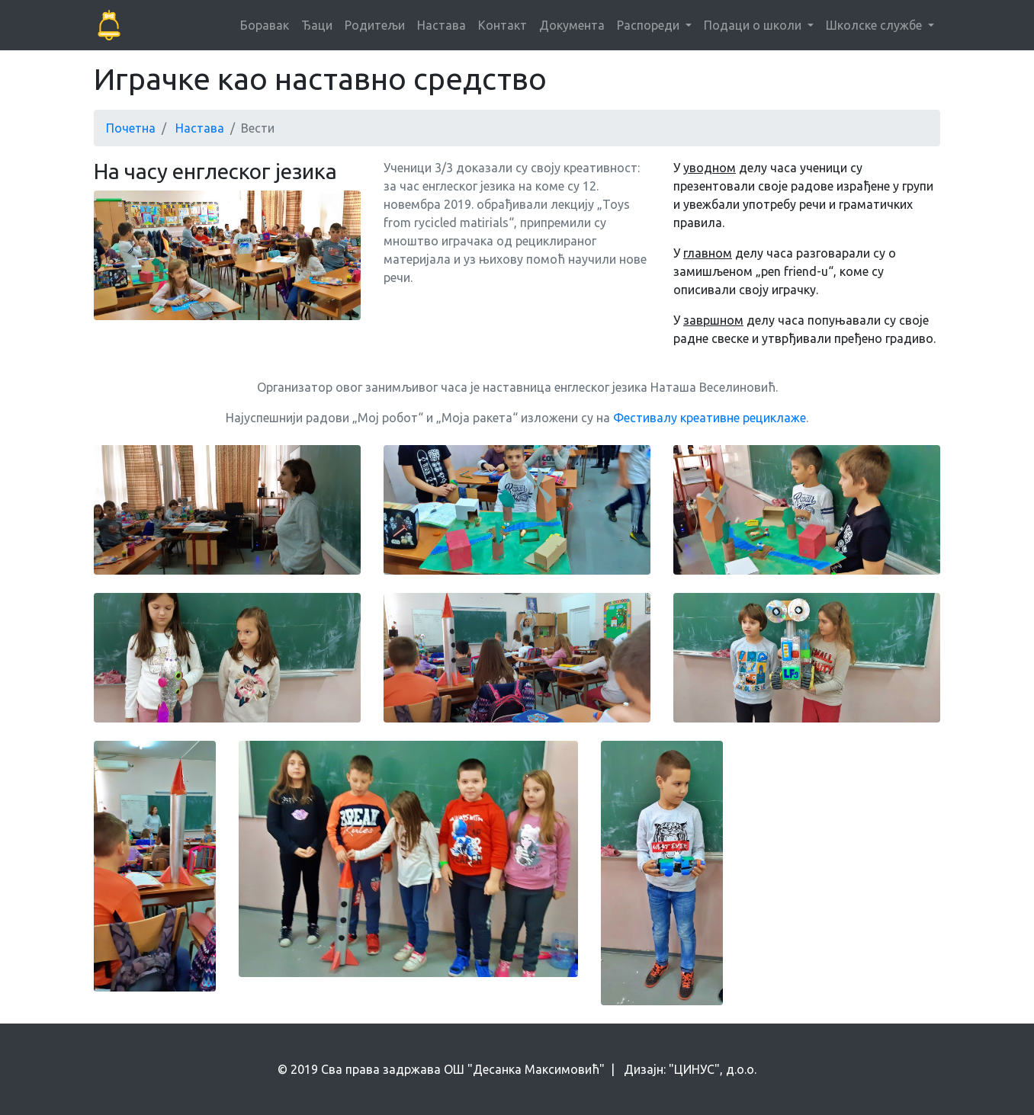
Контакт (502, 25)
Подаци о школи (754, 25)
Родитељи (375, 25)
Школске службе (875, 25)
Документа (572, 25)
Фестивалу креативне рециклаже (709, 418)
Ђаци (316, 25)
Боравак (264, 25)
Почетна (131, 128)
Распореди (649, 25)
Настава (441, 25)
